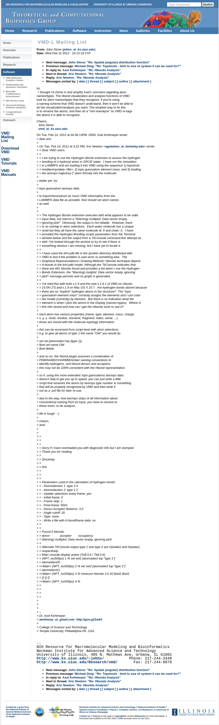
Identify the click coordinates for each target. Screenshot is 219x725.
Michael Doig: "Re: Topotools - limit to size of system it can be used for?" (128, 66)
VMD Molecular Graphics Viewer (14, 79)
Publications (55, 31)
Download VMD (10, 150)
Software (79, 31)
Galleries (143, 31)
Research (29, 31)
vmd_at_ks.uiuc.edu (52, 129)
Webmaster (140, 716)
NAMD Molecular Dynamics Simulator (16, 85)
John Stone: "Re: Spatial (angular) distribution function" (109, 62)
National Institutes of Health (151, 707)
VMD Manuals (8, 173)
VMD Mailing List (7, 137)
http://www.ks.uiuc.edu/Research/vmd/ (77, 662)
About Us (187, 31)
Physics (114, 710)
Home (9, 31)
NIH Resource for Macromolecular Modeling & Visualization (47, 4)
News (123, 31)
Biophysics (147, 710)
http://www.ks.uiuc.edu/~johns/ (70, 658)
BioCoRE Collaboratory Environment (13, 94)
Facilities (165, 31)
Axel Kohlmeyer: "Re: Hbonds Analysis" (91, 70)
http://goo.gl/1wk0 (89, 619)
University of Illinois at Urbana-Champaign (123, 4)
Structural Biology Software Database (16, 106)
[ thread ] (94, 81)
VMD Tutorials (9, 161)
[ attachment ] (141, 81)
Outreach (9, 120)
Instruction (102, 31)
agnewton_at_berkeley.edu (124, 146)
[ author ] (123, 81)
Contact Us (84, 716)
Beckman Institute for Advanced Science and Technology (107, 707)
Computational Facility (14, 113)
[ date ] (82, 81)
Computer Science (128, 710)
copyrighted (120, 716)
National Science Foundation (93, 710)
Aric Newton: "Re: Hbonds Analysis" (94, 74)
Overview (9, 50)
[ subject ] (109, 81)
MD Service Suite (15, 100)
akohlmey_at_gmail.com (56, 619)
